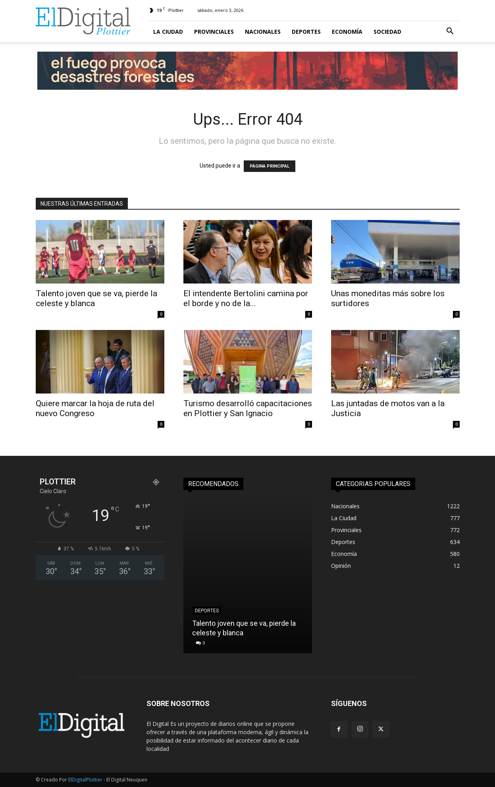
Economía (347, 31)
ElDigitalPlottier (85, 779)
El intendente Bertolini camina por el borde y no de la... (245, 298)
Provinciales (214, 31)
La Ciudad (168, 31)
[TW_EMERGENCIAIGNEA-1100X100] (247, 71)
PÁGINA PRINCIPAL (269, 166)
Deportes (306, 31)
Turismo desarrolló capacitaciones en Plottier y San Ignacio (247, 408)
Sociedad (387, 31)
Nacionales (263, 31)
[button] (450, 32)
